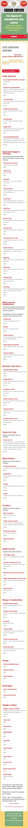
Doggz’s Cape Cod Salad (11, 708)
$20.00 (4, 497)
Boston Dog (7, 218)
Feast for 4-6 (7, 440)
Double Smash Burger (10, 109)
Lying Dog (6, 208)
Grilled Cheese (8, 588)
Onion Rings (7, 774)
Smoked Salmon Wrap (10, 370)
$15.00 (4, 132)
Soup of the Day (8, 670)
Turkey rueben (8, 629)
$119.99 (5, 144)
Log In (5, 47)
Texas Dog (6, 199)
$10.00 (4, 224)
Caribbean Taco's (9, 389)
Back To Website (14, 803)
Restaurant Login (19, 806)
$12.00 (4, 194)
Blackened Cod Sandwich (11, 87)
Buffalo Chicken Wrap (10, 603)
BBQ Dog (6, 258)
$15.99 (4, 244)
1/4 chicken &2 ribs (9, 531)
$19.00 (4, 517)
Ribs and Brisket (8, 539)
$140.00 (5, 451)
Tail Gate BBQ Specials (11, 137)
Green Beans (7, 756)
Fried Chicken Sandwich (11, 345)
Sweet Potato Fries (9, 768)
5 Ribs (5, 493)
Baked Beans (7, 732)
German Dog (7, 228)
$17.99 (4, 95)
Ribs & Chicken (8, 513)
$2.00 (4, 728)
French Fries (7, 762)
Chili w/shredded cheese (11, 664)
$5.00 (4, 697)
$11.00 (4, 568)
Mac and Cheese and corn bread (13, 572)
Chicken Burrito (8, 409)
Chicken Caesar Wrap (10, 611)
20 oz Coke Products (10, 689)
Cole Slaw (6, 740)
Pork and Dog (7, 188)
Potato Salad (7, 748)
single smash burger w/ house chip (14, 578)
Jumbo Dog (7, 171)
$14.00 (4, 115)
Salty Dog (6, 267)
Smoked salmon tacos (10, 418)
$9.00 (4, 175)
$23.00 (4, 541)
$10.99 (4, 283)
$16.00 (4, 331)
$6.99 (4, 672)
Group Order (7, 50)
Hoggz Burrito (7, 379)
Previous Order (13, 47)
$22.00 (4, 490)
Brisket (5, 327)
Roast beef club (8, 647)
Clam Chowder (8, 676)
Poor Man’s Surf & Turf (10, 238)
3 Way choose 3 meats (10, 521)
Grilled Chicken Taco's (10, 399)
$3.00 (4, 691)
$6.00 (4, 722)
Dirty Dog (6, 287)
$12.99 (4, 105)
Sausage (6, 179)
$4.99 (4, 736)
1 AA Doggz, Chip (9, 555)
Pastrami (6, 621)
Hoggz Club (7, 127)
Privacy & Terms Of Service (10, 806)
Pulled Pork (7, 319)
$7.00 (4, 666)
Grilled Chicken (8, 335)
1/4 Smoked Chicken (9, 466)
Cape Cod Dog (8, 247)
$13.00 (4, 123)
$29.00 (4, 84)
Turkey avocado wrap (10, 639)
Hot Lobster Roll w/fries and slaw (14, 80)
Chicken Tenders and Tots (11, 562)
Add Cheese (7, 726)
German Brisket (8, 353)
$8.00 (4, 167)
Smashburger (7, 119)
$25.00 (4, 527)
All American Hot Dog (10, 163)
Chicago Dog (7, 277)
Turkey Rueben (8, 99)
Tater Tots (6, 720)
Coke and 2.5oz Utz (9, 695)
